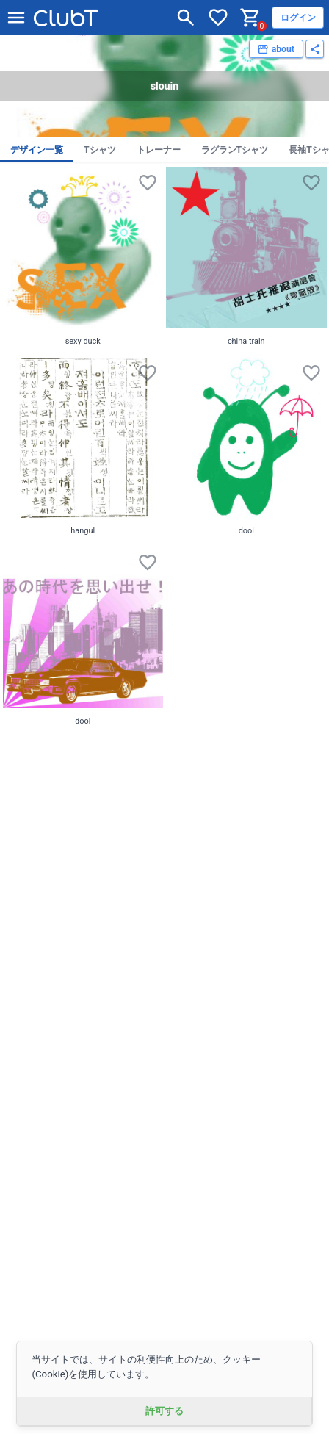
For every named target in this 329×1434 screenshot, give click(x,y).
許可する (164, 1410)
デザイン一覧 (36, 150)
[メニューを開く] (16, 18)
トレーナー (159, 150)
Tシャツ (100, 150)
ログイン (298, 17)
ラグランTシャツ (235, 150)
